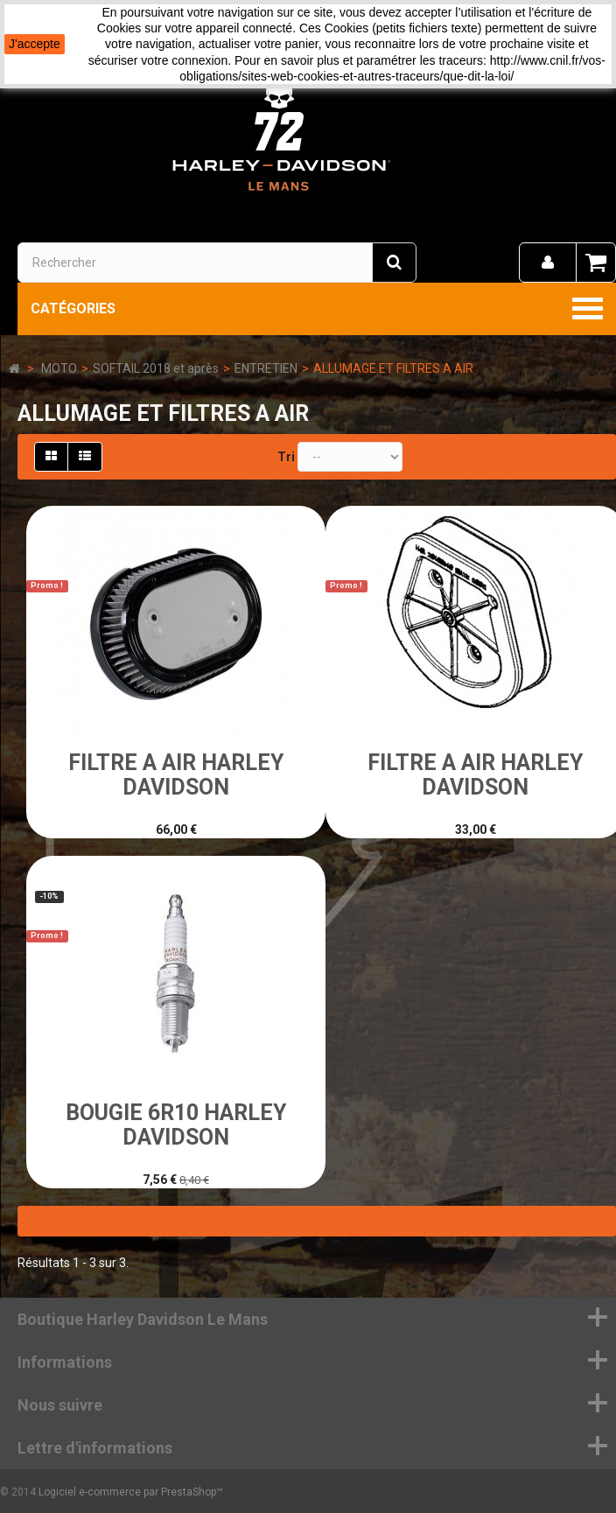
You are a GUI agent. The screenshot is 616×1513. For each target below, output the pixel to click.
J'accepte (34, 44)
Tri (286, 457)
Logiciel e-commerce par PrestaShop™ (130, 1492)
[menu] (548, 262)
